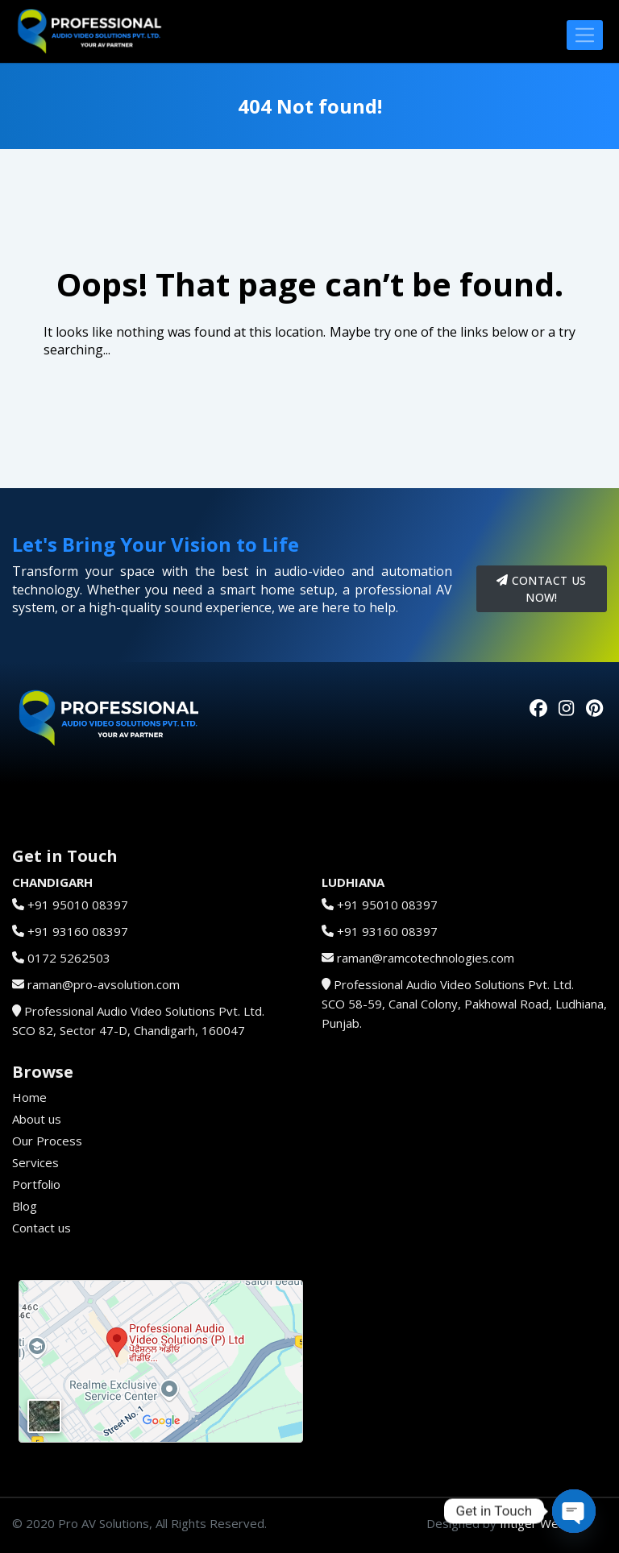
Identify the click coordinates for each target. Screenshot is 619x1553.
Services (35, 1162)
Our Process (47, 1141)
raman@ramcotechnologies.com (425, 958)
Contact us (41, 1228)
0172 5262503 (68, 958)
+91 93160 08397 (77, 931)
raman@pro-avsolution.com (103, 984)
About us (36, 1119)
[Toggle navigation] (585, 35)
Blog (24, 1206)
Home (29, 1097)
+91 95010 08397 (77, 905)
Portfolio (36, 1184)
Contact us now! (541, 589)
